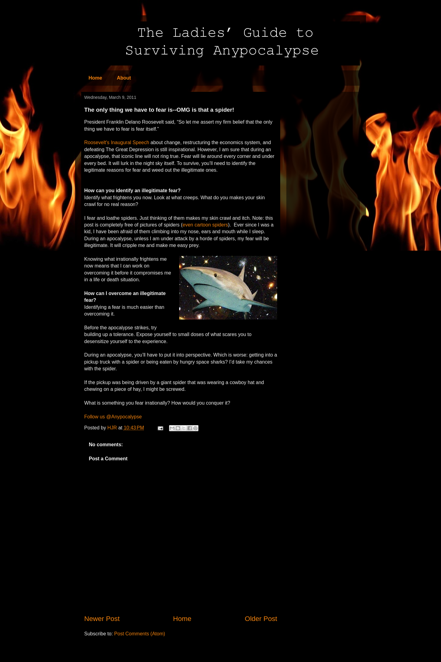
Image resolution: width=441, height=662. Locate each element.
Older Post (261, 619)
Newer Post (102, 619)
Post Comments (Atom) (139, 633)
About (124, 77)
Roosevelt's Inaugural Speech (116, 142)
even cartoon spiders (205, 224)
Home (95, 77)
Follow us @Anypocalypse (113, 416)
